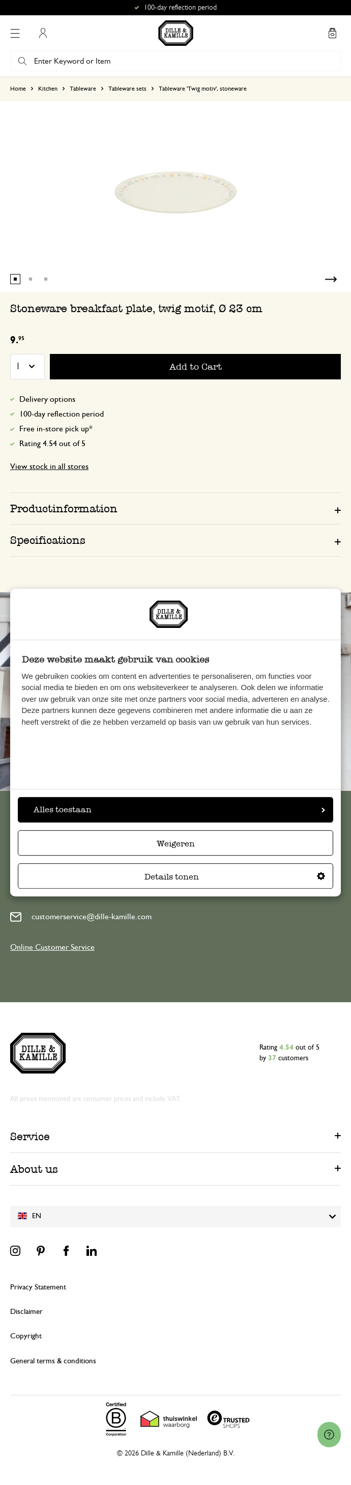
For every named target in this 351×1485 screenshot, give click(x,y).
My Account (42, 33)
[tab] (175, 508)
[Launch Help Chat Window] (329, 1434)
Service (30, 1136)
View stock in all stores (49, 466)
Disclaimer (26, 1311)
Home (18, 89)
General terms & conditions (53, 1361)
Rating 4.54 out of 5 (52, 443)
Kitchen (47, 89)
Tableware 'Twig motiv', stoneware (203, 89)
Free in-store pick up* (56, 429)
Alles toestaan (179, 809)
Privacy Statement (38, 1287)
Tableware (83, 89)
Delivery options (47, 399)
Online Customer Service (52, 947)
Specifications (47, 540)
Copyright (26, 1336)
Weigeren (176, 843)
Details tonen (234, 877)
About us (34, 1169)
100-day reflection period (61, 414)
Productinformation (64, 508)
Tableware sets (127, 89)
